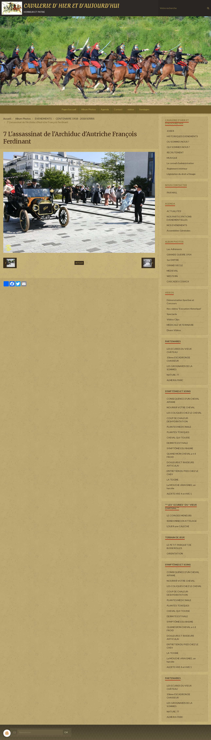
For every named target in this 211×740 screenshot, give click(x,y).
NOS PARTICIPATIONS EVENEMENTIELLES (179, 218)
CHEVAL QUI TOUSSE (178, 437)
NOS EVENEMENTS (177, 225)
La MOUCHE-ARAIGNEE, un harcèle (181, 487)
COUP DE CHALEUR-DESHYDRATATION (178, 420)
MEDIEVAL (172, 270)
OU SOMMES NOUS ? (178, 141)
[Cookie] (7, 733)
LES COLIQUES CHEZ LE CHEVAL (184, 412)
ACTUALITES (174, 211)
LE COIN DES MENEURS (179, 515)
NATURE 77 (173, 374)
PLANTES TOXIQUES (178, 432)
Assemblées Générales (178, 230)
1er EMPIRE (173, 260)
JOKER (170, 131)
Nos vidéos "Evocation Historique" (184, 308)
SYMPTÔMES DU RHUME (180, 448)
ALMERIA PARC (175, 380)
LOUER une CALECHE (178, 526)
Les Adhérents (174, 249)
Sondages (144, 109)
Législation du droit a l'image (181, 174)
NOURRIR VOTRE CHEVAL (181, 407)
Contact (118, 109)
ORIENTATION (175, 553)
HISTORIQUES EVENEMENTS (182, 136)
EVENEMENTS (43, 118)
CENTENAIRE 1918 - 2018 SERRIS (75, 118)
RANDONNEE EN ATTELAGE (182, 520)
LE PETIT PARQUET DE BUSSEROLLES (179, 546)
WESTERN (172, 276)
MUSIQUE (172, 157)
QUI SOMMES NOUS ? (178, 147)
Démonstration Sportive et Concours (180, 302)
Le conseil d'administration (180, 163)
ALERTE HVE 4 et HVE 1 (179, 493)
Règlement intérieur (177, 168)
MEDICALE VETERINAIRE (180, 324)
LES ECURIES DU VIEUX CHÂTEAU (179, 350)
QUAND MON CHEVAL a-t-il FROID (181, 455)
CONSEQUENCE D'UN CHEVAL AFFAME (183, 400)
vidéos (130, 109)
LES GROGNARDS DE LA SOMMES (179, 368)
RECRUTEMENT (175, 152)
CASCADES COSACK (178, 281)
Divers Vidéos (174, 330)
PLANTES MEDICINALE (179, 426)
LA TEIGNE (172, 479)
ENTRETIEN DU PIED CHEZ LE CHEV (182, 473)
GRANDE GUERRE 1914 (179, 254)
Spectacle (172, 314)
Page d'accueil (69, 109)
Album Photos (88, 109)
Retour (79, 263)
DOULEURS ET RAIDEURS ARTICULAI (180, 464)
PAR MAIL (172, 192)
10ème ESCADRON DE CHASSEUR (178, 359)
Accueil (7, 118)
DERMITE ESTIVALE (177, 443)
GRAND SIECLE (175, 265)
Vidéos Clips (173, 319)
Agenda (105, 109)
